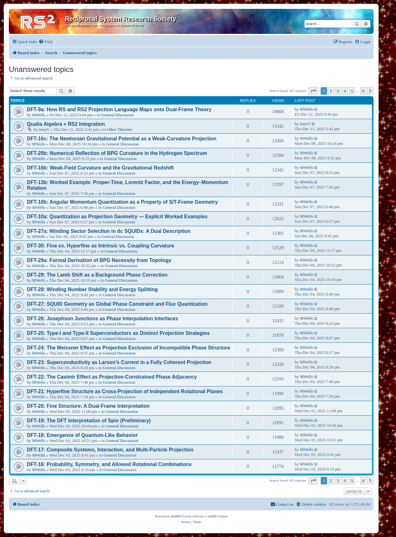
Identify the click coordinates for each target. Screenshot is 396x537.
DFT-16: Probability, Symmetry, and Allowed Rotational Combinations (109, 464)
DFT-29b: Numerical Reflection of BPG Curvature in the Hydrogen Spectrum (117, 153)
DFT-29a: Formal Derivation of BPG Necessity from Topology (99, 260)
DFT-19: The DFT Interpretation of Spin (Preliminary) (89, 420)
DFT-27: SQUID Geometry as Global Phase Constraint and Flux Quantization (117, 304)
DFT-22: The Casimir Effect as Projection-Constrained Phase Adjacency (112, 377)
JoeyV (44, 129)
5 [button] (352, 91)
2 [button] (331, 91)
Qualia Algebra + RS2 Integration (66, 124)
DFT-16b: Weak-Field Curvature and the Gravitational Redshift (100, 167)
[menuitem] (45, 41)
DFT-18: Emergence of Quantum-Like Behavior (82, 435)
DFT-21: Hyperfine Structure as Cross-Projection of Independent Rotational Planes (125, 391)
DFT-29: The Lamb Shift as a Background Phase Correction (97, 275)
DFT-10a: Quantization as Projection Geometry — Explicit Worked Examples (117, 216)
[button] (313, 91)
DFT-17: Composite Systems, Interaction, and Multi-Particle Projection (110, 449)
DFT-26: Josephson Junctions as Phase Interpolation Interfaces (102, 318)
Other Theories (119, 129)
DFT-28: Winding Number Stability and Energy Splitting (92, 289)
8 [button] (363, 91)
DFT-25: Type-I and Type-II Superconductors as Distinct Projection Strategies (118, 333)
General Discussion (117, 114)
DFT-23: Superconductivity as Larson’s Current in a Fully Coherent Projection (119, 362)
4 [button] (345, 91)
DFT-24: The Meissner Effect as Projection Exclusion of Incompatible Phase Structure (128, 347)
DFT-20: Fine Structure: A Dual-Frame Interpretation (88, 406)
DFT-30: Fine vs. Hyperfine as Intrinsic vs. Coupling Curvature (100, 245)
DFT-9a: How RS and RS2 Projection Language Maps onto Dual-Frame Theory (119, 109)
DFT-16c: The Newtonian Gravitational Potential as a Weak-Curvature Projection (122, 138)
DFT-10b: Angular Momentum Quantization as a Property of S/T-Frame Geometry (122, 202)
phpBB (175, 516)
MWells (38, 114)
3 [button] (338, 91)
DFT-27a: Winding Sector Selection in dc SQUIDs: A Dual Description (109, 231)
